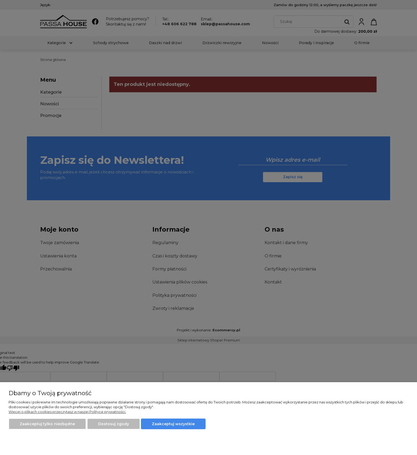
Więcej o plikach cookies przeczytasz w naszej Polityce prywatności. (67, 412)
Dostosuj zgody (113, 423)
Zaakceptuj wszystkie (173, 423)
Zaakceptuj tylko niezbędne (47, 423)
